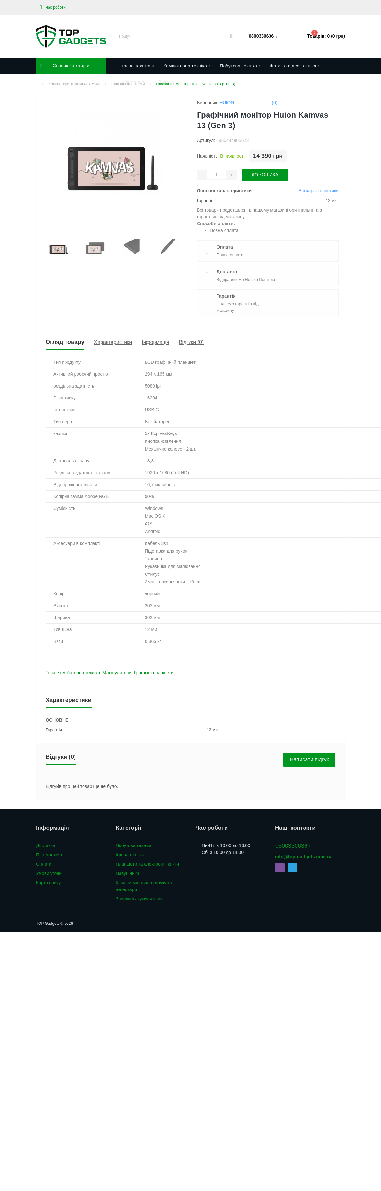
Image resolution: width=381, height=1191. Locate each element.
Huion (226, 102)
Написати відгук (309, 759)
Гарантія (226, 296)
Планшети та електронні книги (147, 864)
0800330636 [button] (293, 846)
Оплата (225, 247)
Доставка (227, 271)
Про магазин (49, 854)
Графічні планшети (153, 672)
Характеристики (113, 342)
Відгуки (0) (191, 342)
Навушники (127, 873)
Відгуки (166, 81)
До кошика (265, 174)
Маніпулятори (116, 672)
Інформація (155, 342)
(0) (274, 102)
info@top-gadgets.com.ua (303, 856)
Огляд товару (65, 342)
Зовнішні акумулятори (139, 898)
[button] (54, 7)
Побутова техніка (133, 845)
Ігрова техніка (130, 854)
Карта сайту (48, 882)
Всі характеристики (318, 190)
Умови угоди (49, 873)
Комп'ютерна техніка (78, 672)
